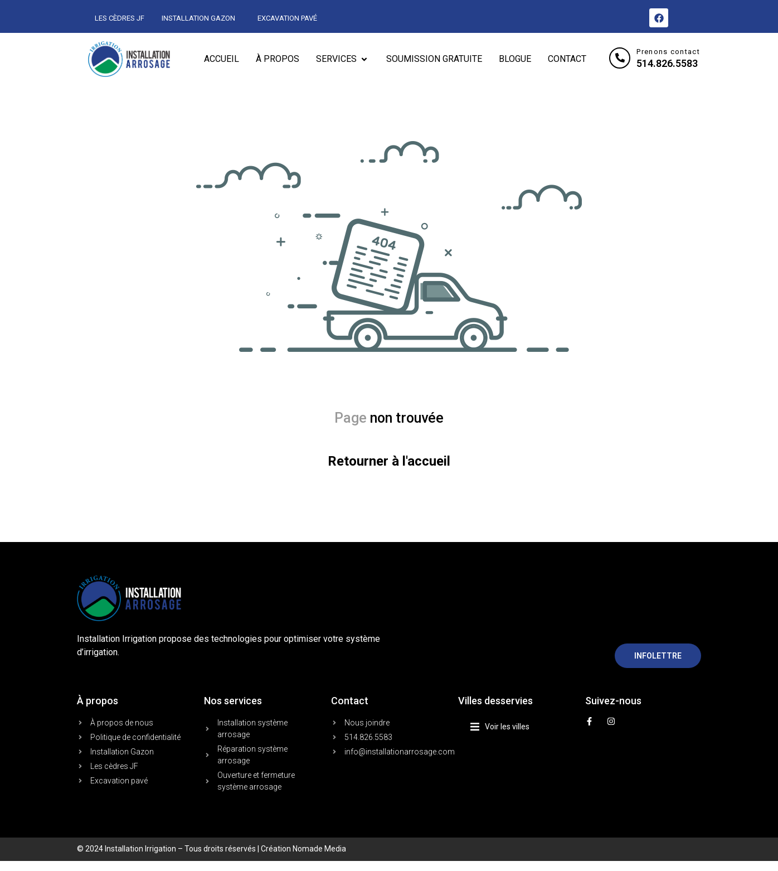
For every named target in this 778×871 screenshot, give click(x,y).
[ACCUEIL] (221, 59)
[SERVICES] (342, 59)
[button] (522, 727)
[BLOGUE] (515, 59)
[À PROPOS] (277, 59)
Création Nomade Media (303, 848)
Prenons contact (668, 51)
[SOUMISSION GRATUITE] (434, 59)
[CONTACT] (567, 59)
